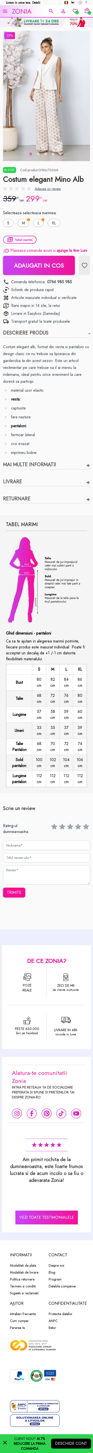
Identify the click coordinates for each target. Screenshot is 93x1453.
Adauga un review (48, 188)
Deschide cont (71, 1443)
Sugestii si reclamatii (24, 1293)
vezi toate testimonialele (46, 1217)
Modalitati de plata (23, 1265)
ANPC (53, 1320)
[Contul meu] (63, 11)
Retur (52, 1327)
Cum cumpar (19, 1320)
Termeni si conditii (23, 1286)
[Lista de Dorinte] (84, 265)
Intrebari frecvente (23, 1313)
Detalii (36, 3)
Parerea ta (17, 1327)
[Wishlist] (75, 11)
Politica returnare (22, 1279)
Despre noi (56, 1265)
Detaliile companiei (62, 1286)
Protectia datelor (60, 1313)
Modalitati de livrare (24, 1272)
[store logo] (28, 11)
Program (55, 1279)
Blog (52, 1272)
